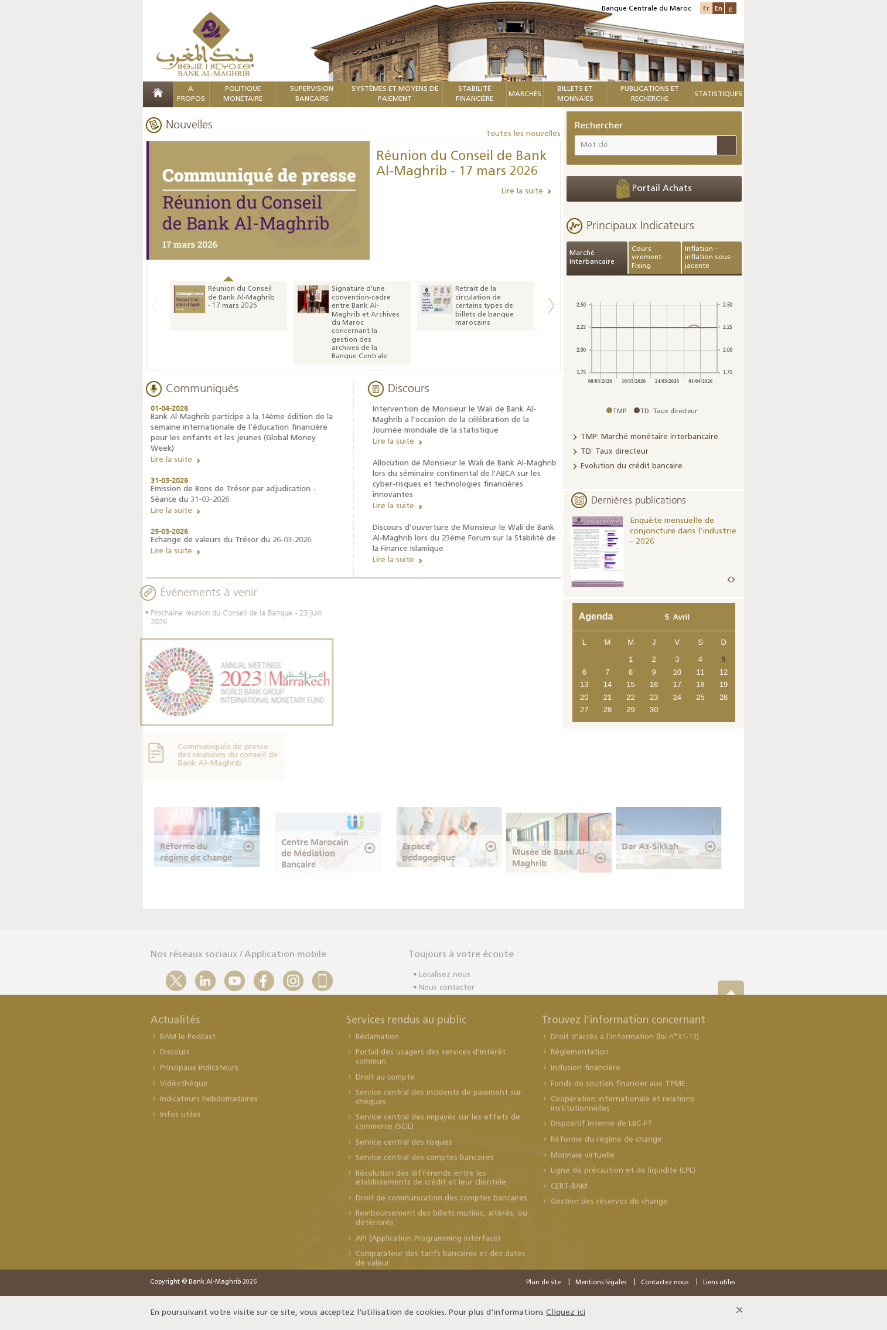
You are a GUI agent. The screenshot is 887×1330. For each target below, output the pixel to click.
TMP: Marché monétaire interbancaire (649, 437)
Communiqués (199, 388)
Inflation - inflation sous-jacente (709, 258)
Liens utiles (719, 1283)
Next (551, 306)
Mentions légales (600, 1283)
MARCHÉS (525, 94)
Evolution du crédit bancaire (632, 466)
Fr (706, 8)
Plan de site (543, 1283)
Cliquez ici (565, 1312)
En (718, 8)
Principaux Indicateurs (640, 225)
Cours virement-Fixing (648, 258)
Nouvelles (189, 124)
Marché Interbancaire (592, 257)
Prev (729, 580)
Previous (155, 306)
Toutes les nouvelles (523, 134)
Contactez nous (664, 1283)
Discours (411, 388)
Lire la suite (522, 191)
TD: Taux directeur (615, 451)
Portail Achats (654, 189)
